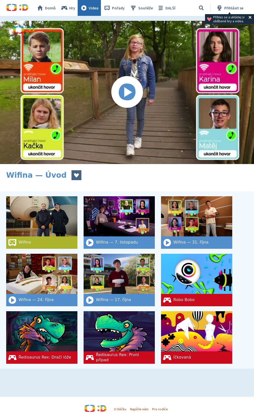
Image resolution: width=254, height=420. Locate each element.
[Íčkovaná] (196, 337)
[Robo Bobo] (196, 280)
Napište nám (139, 409)
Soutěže (141, 8)
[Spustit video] (127, 92)
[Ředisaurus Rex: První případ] (119, 337)
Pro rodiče (160, 409)
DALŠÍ (166, 8)
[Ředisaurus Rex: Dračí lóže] (41, 337)
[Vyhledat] (201, 8)
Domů (46, 8)
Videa (89, 8)
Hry (68, 8)
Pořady (114, 8)
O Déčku (120, 409)
